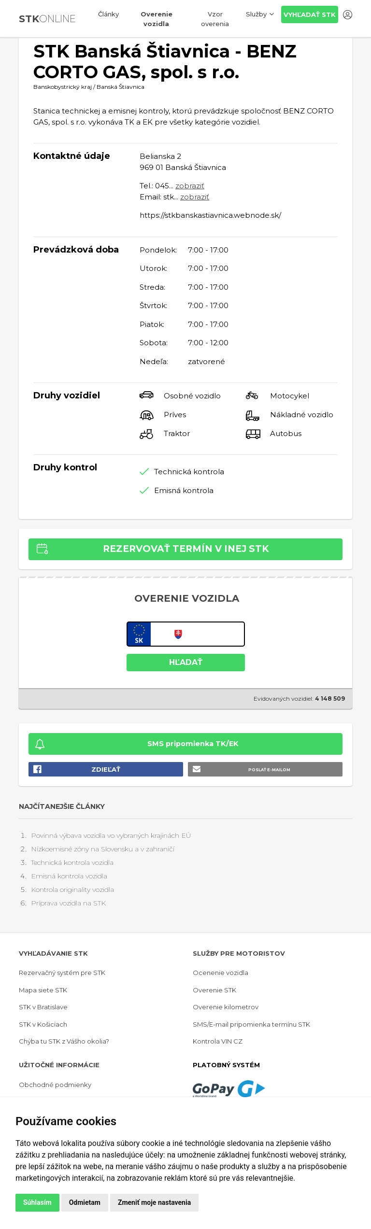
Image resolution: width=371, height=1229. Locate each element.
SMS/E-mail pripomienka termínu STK (251, 1024)
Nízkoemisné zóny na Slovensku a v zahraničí (102, 849)
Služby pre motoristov (239, 953)
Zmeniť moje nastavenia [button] (154, 1202)
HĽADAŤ (185, 662)
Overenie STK (214, 990)
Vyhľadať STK (310, 14)
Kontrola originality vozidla (72, 889)
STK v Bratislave (43, 1007)
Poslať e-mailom (269, 769)
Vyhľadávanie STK (53, 953)
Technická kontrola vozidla (72, 862)
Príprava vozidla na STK (68, 903)
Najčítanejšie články (62, 806)
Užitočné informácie (59, 1065)
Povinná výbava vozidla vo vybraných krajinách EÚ (111, 835)
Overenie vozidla (156, 19)
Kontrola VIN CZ (218, 1041)
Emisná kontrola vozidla (69, 876)
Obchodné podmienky (55, 1084)
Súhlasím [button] (37, 1202)
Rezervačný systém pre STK (62, 972)
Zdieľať (105, 769)
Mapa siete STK (43, 990)
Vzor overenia (215, 19)
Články (108, 14)
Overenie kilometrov (225, 1007)
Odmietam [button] (84, 1202)
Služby (256, 14)
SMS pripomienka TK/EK (193, 743)
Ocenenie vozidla (220, 972)
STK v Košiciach (43, 1024)
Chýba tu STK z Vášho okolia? (64, 1041)
